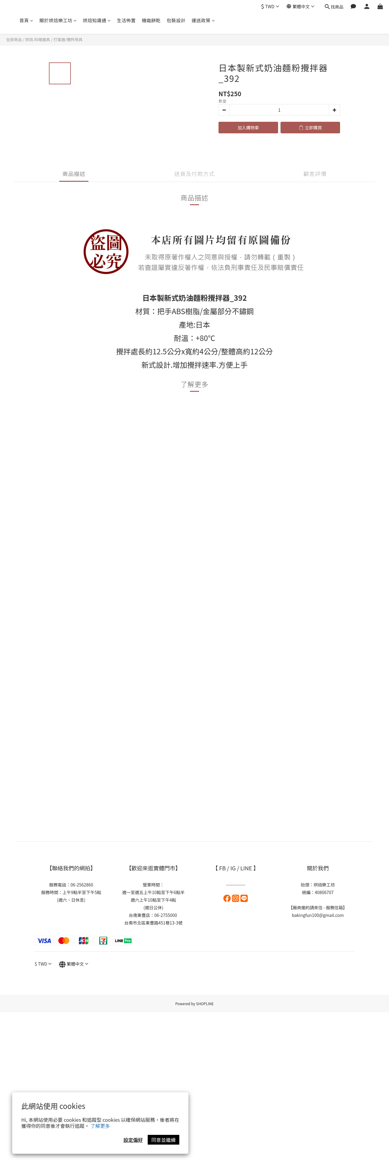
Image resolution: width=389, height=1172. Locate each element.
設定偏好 (133, 1139)
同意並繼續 (163, 1139)
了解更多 (100, 1125)
